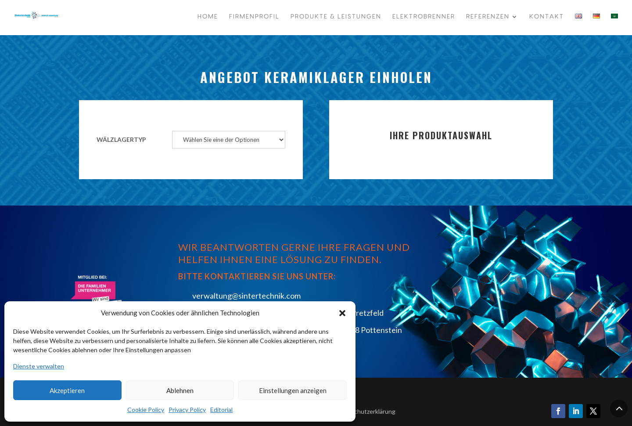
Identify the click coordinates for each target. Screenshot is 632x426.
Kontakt (546, 17)
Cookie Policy (145, 409)
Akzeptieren (67, 390)
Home (208, 17)
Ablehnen (180, 390)
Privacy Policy (187, 409)
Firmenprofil (254, 17)
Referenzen (488, 17)
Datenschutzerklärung (364, 411)
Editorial (221, 409)
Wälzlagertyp (121, 139)
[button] (342, 313)
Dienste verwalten (38, 366)
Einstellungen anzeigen (293, 390)
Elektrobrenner (423, 17)
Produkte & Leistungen (336, 17)
